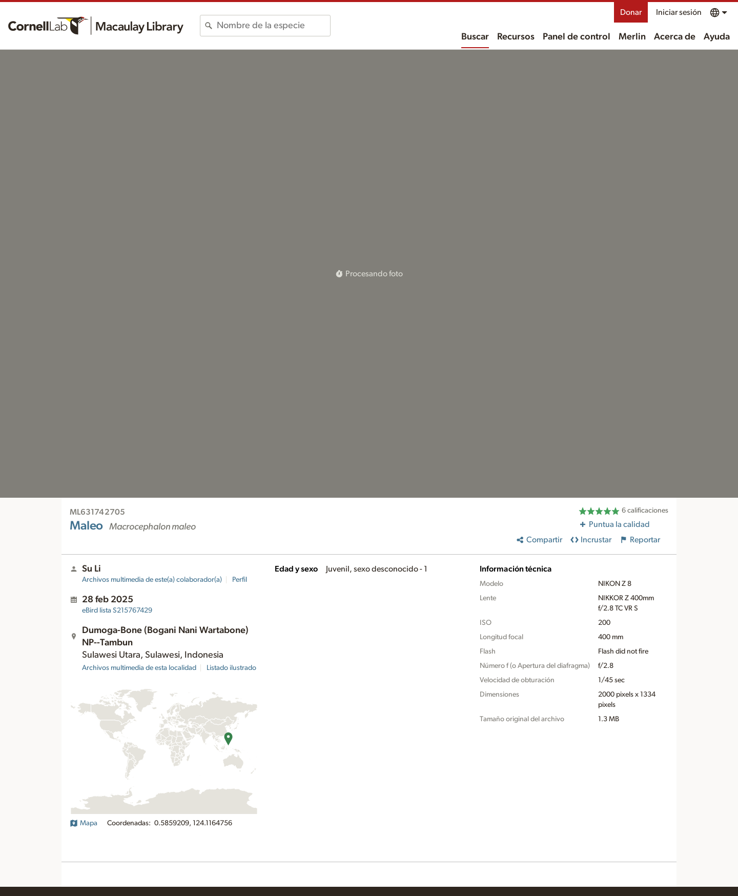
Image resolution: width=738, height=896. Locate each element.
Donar (631, 12)
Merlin (632, 37)
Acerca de (674, 37)
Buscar (475, 37)
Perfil (239, 579)
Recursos (516, 37)
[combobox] (273, 25)
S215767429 (117, 610)
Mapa (83, 823)
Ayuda (717, 37)
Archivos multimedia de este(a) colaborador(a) (152, 579)
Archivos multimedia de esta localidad (139, 667)
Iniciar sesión (679, 12)
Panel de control (576, 37)
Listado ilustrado (231, 667)
